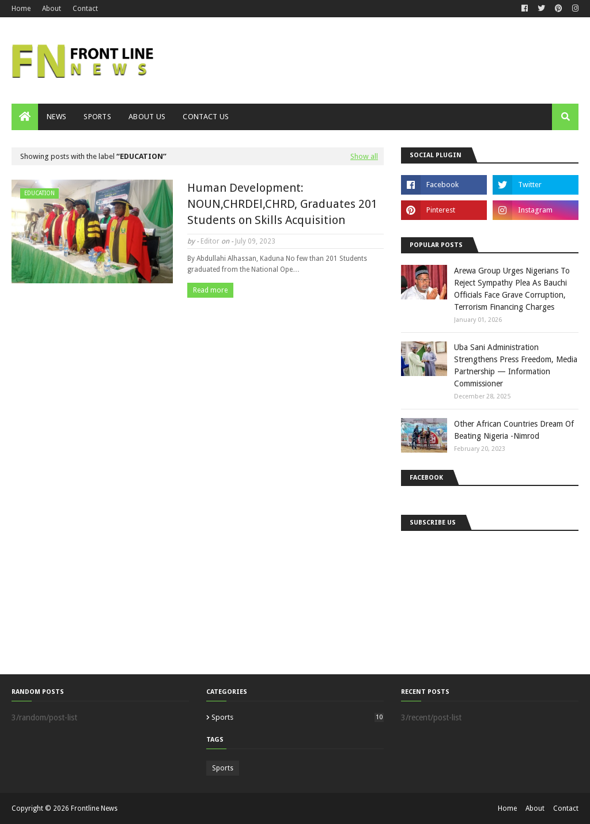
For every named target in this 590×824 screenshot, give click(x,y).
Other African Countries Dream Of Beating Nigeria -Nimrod (514, 430)
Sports (297, 717)
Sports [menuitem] (97, 116)
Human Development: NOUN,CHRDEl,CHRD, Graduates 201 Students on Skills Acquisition (282, 204)
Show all (364, 156)
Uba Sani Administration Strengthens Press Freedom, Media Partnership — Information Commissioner (515, 365)
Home (21, 9)
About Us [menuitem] (146, 116)
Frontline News (94, 808)
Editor (210, 241)
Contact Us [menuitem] (206, 116)
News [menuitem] (56, 116)
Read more (210, 290)
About (51, 9)
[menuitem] (25, 117)
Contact (85, 9)
